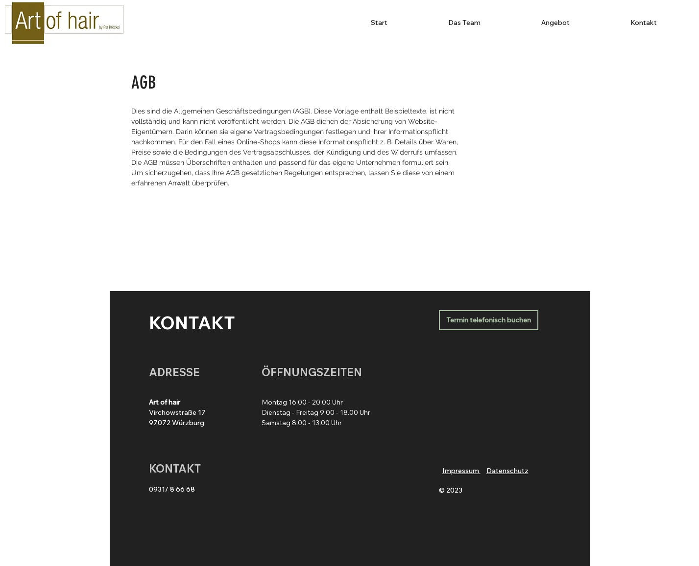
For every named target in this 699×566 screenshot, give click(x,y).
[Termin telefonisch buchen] (488, 320)
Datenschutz (507, 470)
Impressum (461, 470)
